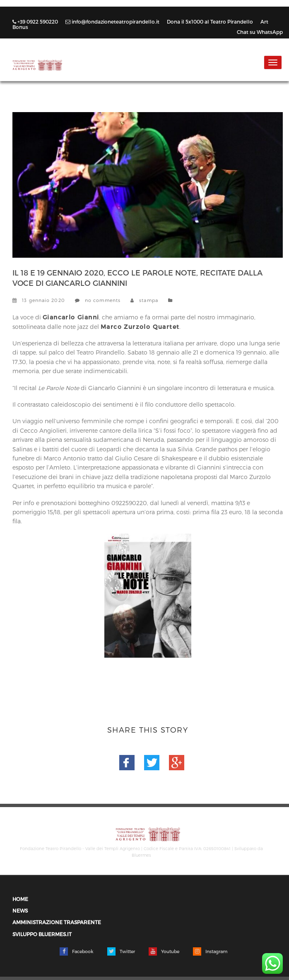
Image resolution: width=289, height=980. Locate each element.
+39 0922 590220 (35, 21)
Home (20, 899)
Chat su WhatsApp (260, 32)
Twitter (121, 951)
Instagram (210, 951)
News (182, 300)
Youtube (164, 951)
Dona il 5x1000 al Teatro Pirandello (210, 21)
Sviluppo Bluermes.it (42, 934)
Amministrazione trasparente (56, 922)
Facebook (77, 951)
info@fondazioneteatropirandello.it (113, 21)
